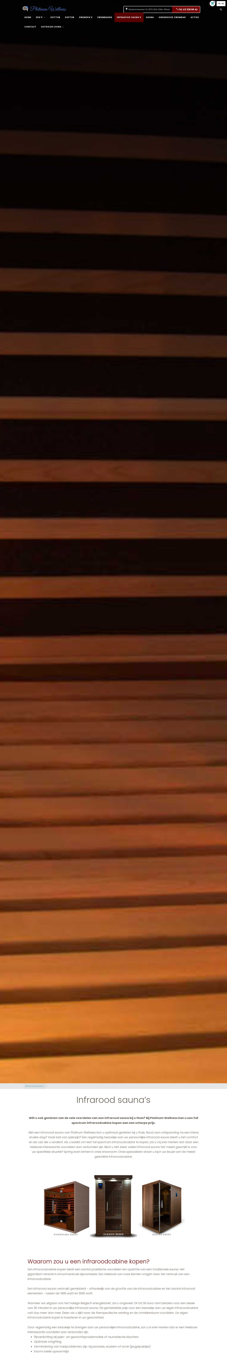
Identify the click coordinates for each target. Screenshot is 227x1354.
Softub (69, 17)
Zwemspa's (86, 17)
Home (27, 17)
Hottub (55, 17)
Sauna (150, 17)
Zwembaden (104, 17)
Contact (30, 26)
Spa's (39, 17)
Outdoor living (51, 26)
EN (223, 3)
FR (219, 3)
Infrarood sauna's (129, 17)
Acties (195, 17)
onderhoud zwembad (172, 17)
